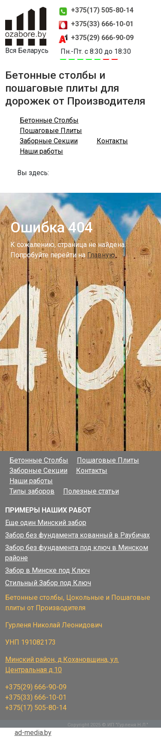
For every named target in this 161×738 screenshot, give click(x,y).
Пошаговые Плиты (51, 131)
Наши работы (41, 151)
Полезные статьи (91, 491)
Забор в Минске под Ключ (47, 570)
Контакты (112, 141)
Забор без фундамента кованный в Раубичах (77, 535)
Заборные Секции (49, 141)
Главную (101, 255)
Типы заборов (32, 491)
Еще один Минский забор (45, 523)
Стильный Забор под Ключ (48, 583)
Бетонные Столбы (49, 120)
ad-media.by (33, 733)
